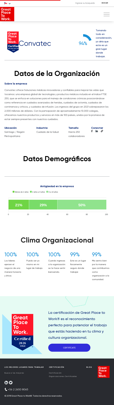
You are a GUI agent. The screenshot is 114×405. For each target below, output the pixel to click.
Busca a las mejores (14, 373)
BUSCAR (105, 3)
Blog (89, 367)
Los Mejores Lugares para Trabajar (24, 367)
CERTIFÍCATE (69, 347)
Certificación (55, 373)
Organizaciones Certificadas (63, 376)
